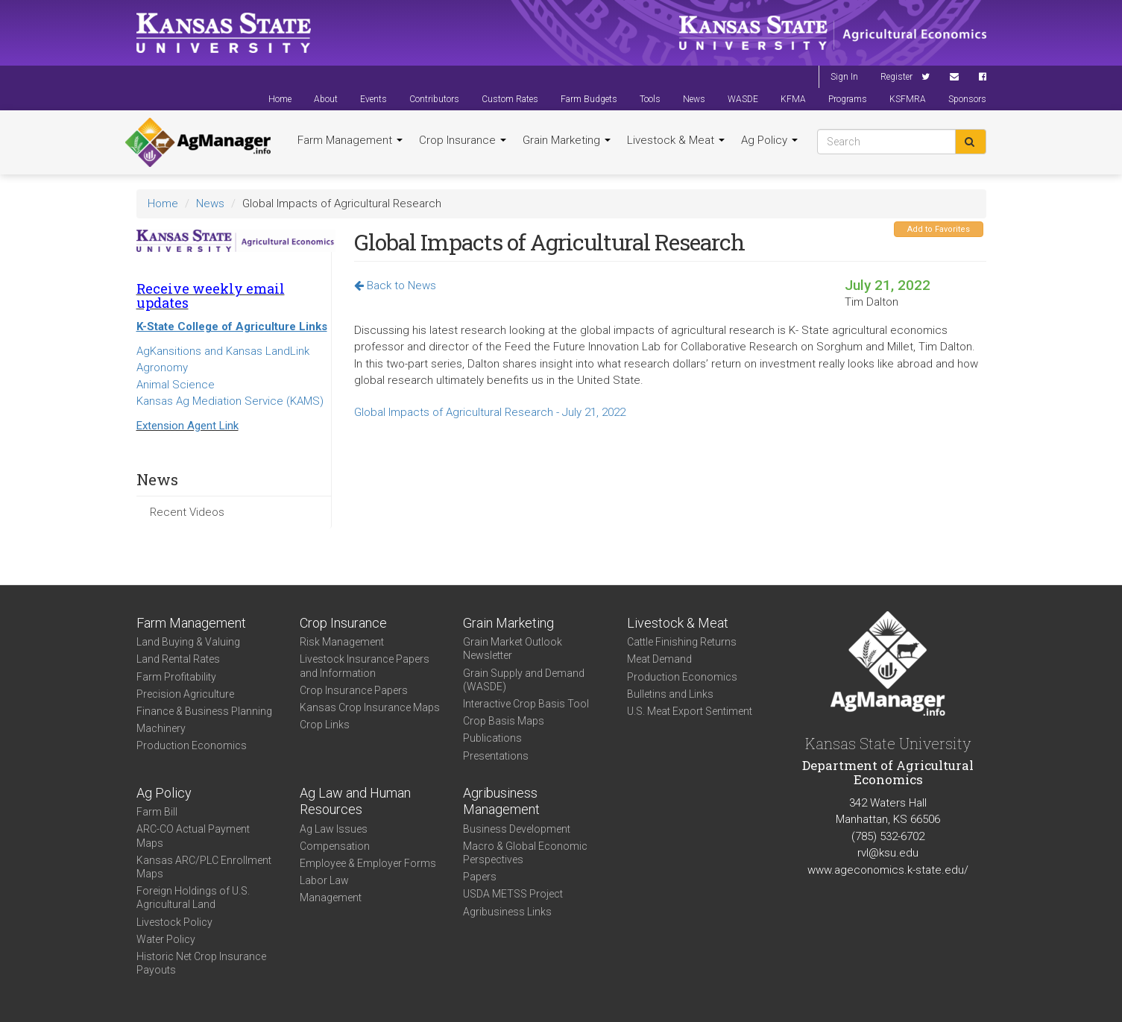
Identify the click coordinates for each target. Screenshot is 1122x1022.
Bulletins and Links (670, 694)
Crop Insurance (462, 140)
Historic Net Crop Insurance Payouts (201, 963)
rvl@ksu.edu (887, 852)
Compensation (335, 846)
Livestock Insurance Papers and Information (364, 665)
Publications (492, 738)
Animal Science (175, 384)
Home (279, 99)
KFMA (793, 99)
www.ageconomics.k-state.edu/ (887, 870)
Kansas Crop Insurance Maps (370, 707)
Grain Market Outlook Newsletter (512, 648)
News (694, 99)
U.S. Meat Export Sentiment (689, 711)
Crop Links (325, 725)
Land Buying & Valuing (188, 642)
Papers (480, 877)
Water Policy (165, 939)
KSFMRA (907, 99)
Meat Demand (659, 659)
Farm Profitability (176, 677)
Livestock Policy (174, 922)
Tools (650, 99)
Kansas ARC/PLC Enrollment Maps (203, 867)
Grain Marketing (567, 140)
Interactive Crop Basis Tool (526, 704)
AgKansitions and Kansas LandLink (222, 351)
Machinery (161, 728)
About (326, 99)
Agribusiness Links (507, 912)
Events (373, 99)
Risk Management (342, 642)
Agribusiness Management (501, 801)
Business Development (516, 829)
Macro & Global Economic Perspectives (525, 852)
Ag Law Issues (334, 829)
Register (896, 77)
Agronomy (162, 367)
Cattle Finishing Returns (682, 642)
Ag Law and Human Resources (355, 801)
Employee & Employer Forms (368, 863)
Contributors (434, 99)
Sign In (844, 77)
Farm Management (350, 140)
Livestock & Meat (676, 140)
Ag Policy (769, 140)
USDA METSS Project (513, 894)
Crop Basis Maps (503, 721)
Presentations (496, 756)
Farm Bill (156, 812)
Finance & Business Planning (204, 711)
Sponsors (967, 99)
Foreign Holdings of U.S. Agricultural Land (193, 897)
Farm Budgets (589, 99)
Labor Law (324, 880)
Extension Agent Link (187, 425)
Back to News (395, 285)
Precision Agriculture (185, 694)
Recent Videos (187, 512)
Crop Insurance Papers (354, 690)
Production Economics (191, 745)
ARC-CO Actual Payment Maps (193, 835)
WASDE (743, 99)
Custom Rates (510, 99)
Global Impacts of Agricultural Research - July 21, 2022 (489, 412)
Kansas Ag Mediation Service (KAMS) (230, 401)
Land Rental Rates (178, 659)
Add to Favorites (938, 229)
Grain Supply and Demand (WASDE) (523, 680)
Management (331, 897)
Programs (847, 99)
